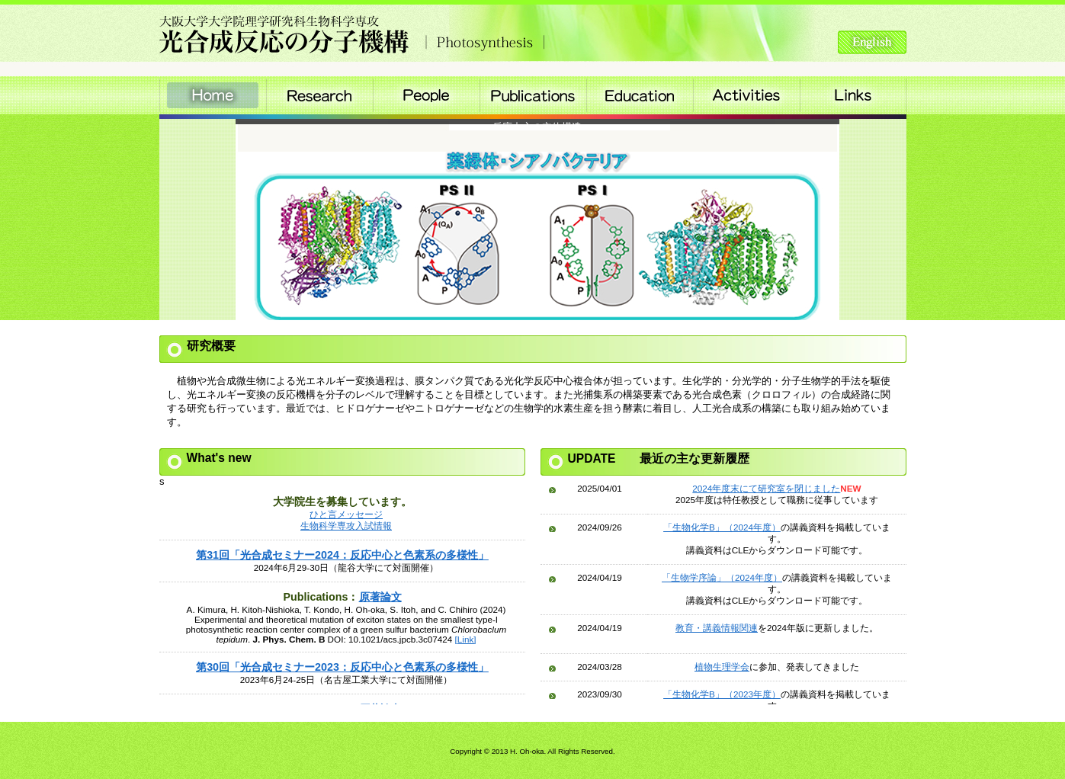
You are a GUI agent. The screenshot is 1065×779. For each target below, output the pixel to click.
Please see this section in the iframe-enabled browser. (342, 590)
